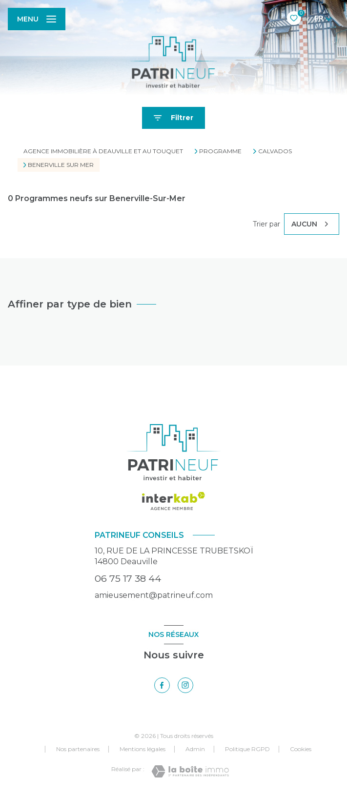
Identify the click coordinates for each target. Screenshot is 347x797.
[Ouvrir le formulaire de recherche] (173, 118)
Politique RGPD (247, 749)
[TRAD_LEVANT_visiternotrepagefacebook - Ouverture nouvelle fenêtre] (162, 685)
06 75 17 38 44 (128, 578)
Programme (220, 151)
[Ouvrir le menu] (36, 19)
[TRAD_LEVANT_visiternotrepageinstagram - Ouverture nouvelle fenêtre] (185, 685)
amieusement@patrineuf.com (154, 595)
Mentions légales (142, 749)
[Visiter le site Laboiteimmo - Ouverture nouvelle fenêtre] (190, 771)
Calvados (275, 151)
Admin (195, 749)
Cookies (300, 749)
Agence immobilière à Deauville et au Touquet (103, 151)
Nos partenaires (78, 749)
